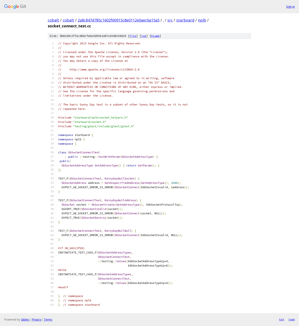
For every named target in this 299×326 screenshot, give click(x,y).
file (133, 36)
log (143, 36)
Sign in (290, 6)
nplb (202, 20)
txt (281, 319)
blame (155, 36)
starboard (185, 20)
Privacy (36, 319)
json (291, 319)
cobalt (53, 20)
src (170, 20)
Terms (48, 319)
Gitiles (25, 319)
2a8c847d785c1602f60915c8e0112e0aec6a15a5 (118, 20)
